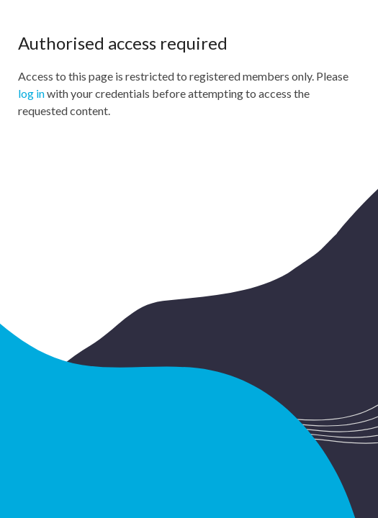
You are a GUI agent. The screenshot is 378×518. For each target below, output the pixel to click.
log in (31, 93)
